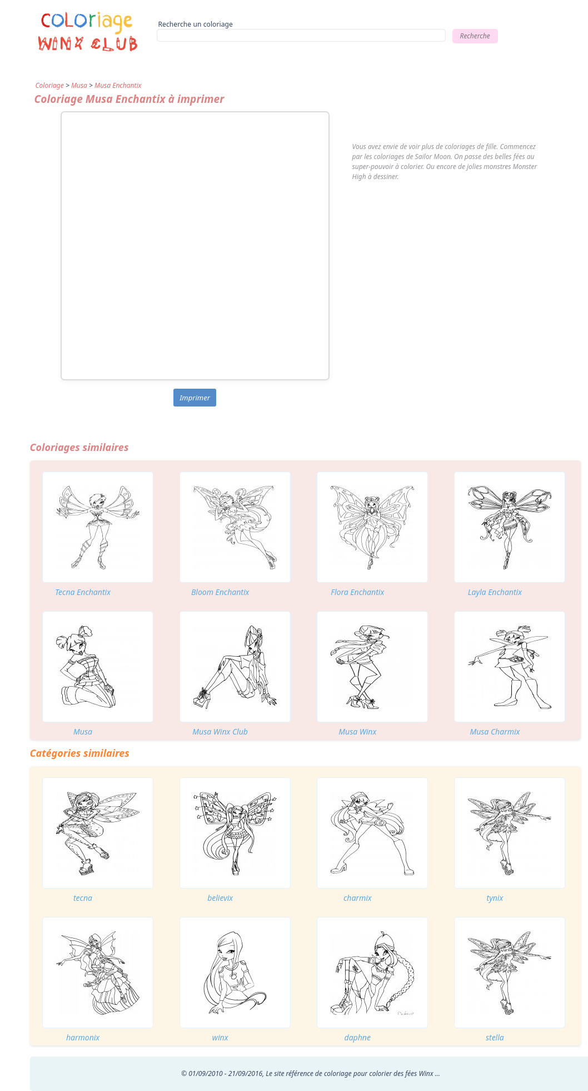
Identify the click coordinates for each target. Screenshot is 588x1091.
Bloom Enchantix (220, 592)
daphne (358, 1037)
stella (495, 1037)
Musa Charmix (495, 731)
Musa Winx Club (220, 731)
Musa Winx (357, 731)
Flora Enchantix (357, 592)
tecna (82, 897)
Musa (79, 85)
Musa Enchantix (117, 85)
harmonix (82, 1037)
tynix (495, 897)
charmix (357, 897)
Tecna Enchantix (83, 592)
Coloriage (50, 85)
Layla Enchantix (495, 592)
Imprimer (195, 398)
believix (220, 897)
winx (220, 1037)
